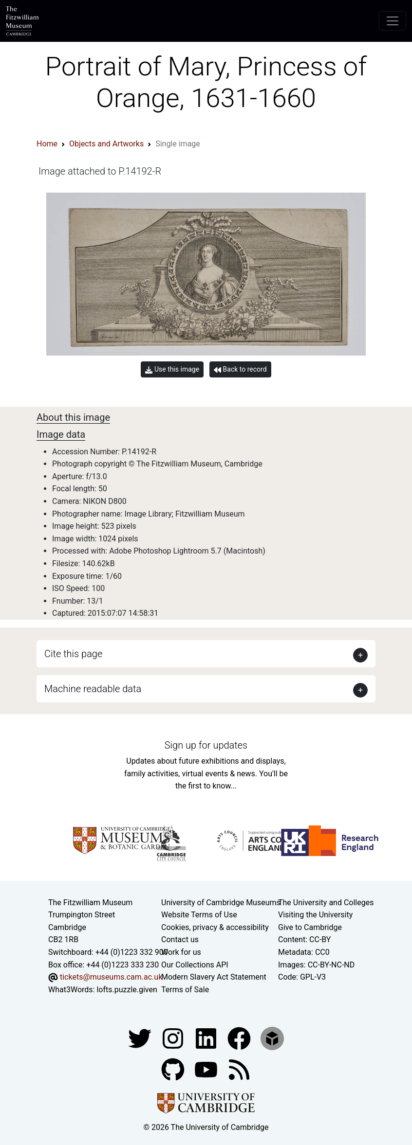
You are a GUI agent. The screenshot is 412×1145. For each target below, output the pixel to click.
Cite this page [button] (73, 654)
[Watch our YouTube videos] (207, 1069)
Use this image (172, 369)
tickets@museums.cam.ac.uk (111, 977)
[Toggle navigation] (392, 21)
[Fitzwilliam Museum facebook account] (207, 1038)
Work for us (181, 952)
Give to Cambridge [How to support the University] (310, 927)
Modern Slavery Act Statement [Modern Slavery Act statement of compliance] (213, 977)
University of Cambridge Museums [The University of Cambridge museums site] (221, 902)
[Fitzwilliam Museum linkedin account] (240, 1038)
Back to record (240, 369)
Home (47, 143)
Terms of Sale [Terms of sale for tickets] (185, 989)
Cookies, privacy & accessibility (215, 927)
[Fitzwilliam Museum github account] (173, 1069)
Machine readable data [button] (92, 689)
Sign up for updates (206, 745)
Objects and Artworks (106, 143)
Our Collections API (194, 964)
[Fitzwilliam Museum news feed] (239, 1069)
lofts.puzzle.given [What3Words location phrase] (126, 989)
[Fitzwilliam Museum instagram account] (173, 1038)
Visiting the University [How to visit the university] (315, 914)
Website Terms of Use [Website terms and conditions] (199, 914)
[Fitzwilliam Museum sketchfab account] (272, 1038)
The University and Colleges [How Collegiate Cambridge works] (326, 902)
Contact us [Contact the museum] (180, 939)
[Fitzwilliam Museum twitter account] (140, 1038)
